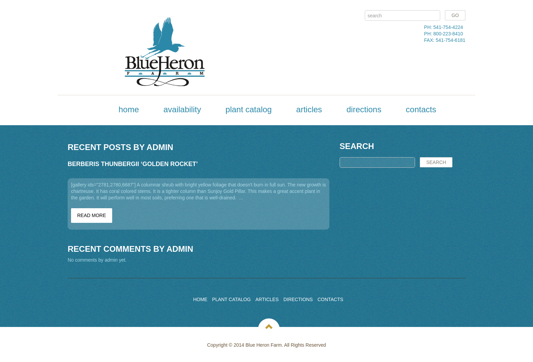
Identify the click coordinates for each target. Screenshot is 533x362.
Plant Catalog (248, 109)
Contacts (421, 109)
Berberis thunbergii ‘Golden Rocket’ (133, 164)
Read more (91, 215)
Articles (309, 109)
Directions (363, 109)
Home (129, 109)
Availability (182, 109)
